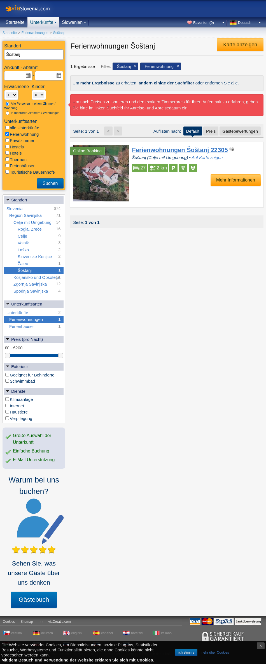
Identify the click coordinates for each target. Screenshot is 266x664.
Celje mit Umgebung (37, 222)
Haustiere (16, 412)
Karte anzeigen (240, 44)
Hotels (13, 153)
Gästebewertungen (240, 131)
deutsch (47, 633)
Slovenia (33, 208)
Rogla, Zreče (39, 229)
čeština (16, 633)
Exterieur (17, 366)
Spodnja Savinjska (37, 291)
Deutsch (244, 22)
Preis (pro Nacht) (24, 339)
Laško (39, 250)
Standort (16, 199)
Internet (14, 405)
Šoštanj (39, 270)
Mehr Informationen (235, 180)
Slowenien (72, 22)
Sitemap (26, 622)
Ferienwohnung (22, 134)
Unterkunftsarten (24, 303)
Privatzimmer (19, 140)
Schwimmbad (20, 381)
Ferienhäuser (19, 165)
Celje (39, 236)
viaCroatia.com (59, 622)
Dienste (15, 391)
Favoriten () (203, 22)
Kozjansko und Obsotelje (37, 277)
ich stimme (186, 652)
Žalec (39, 263)
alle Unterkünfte (22, 127)
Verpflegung (18, 418)
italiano (166, 633)
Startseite (15, 22)
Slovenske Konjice (39, 256)
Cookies (9, 622)
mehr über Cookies (214, 652)
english (76, 633)
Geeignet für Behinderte (29, 375)
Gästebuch (33, 599)
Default (193, 131)
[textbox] (34, 54)
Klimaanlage (19, 399)
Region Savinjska (35, 215)
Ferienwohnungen (35, 319)
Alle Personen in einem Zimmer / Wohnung (29, 106)
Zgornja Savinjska (37, 284)
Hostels (14, 146)
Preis (211, 131)
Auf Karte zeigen (207, 157)
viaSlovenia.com (32, 8)
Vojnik (39, 243)
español (107, 633)
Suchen (50, 183)
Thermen (16, 159)
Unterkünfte (41, 22)
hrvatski (137, 633)
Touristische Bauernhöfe (30, 172)
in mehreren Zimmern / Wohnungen (33, 113)
